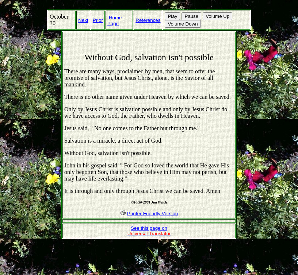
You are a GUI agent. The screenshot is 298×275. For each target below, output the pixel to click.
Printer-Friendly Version (152, 213)
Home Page (114, 20)
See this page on (149, 230)
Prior (98, 20)
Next (83, 20)
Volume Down (183, 24)
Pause (191, 16)
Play (172, 16)
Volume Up (217, 16)
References (147, 20)
